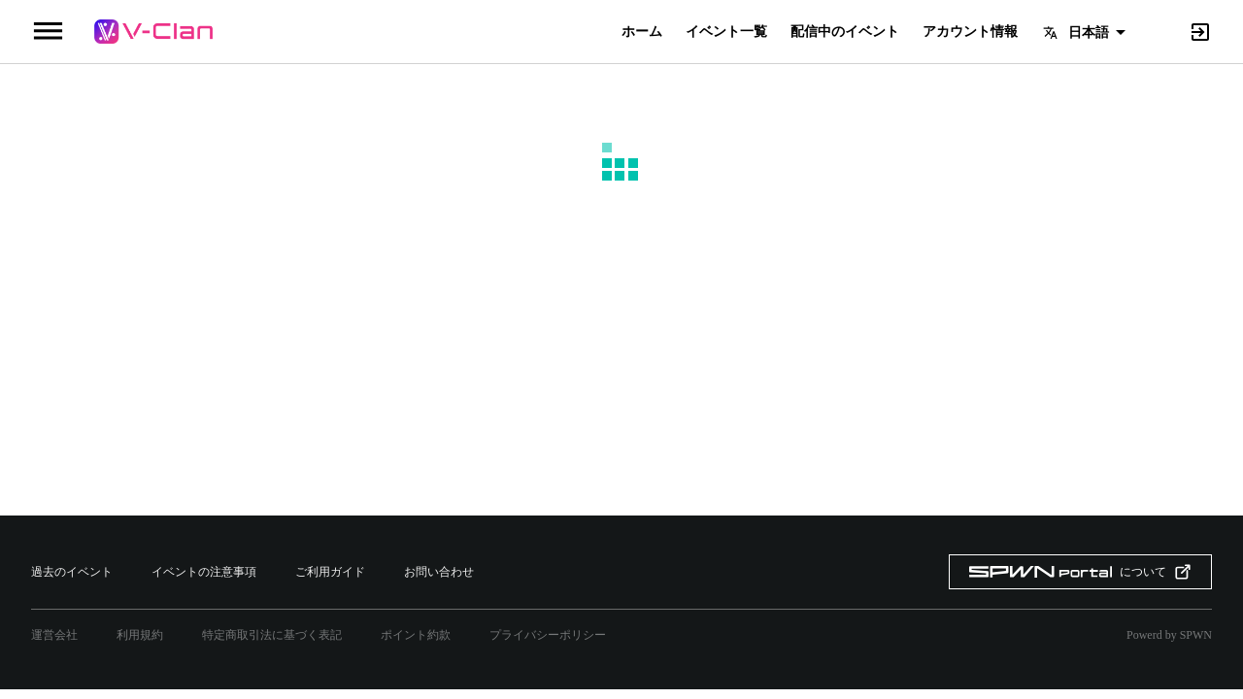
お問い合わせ (439, 572)
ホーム (642, 32)
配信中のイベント (844, 32)
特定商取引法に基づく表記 (272, 635)
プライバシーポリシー (547, 635)
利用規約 (140, 635)
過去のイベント (72, 572)
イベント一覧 (726, 32)
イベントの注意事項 (203, 572)
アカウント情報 (970, 32)
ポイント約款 (416, 635)
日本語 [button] (1088, 32)
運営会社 (54, 635)
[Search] (1167, 30)
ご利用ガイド (330, 572)
